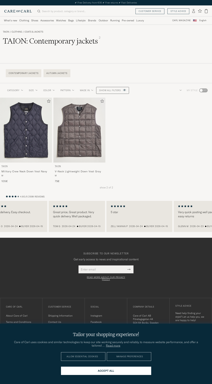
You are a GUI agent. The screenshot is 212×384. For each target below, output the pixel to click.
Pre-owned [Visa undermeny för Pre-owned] (128, 20)
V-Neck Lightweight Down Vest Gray (78, 171)
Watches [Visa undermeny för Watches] (61, 20)
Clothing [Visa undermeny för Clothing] (24, 20)
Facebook (96, 322)
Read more (113, 345)
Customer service (150, 11)
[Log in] (193, 11)
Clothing (17, 32)
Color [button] (49, 90)
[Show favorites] (200, 11)
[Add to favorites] (48, 102)
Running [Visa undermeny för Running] (115, 20)
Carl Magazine (181, 20)
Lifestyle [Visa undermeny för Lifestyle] (81, 20)
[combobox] (203, 20)
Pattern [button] (67, 90)
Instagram (96, 315)
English (202, 20)
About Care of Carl (17, 315)
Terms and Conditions (18, 322)
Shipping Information (60, 315)
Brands (92, 20)
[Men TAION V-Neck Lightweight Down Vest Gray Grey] (79, 130)
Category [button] (15, 90)
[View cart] (206, 11)
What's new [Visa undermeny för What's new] (10, 20)
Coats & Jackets (34, 32)
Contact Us (54, 322)
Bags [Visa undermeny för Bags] (71, 20)
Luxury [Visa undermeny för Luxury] (140, 20)
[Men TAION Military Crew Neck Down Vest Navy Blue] (26, 130)
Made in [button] (86, 90)
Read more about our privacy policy (106, 278)
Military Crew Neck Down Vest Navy (24, 171)
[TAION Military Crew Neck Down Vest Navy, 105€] (26, 140)
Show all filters (112, 90)
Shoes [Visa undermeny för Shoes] (34, 20)
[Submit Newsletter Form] (128, 269)
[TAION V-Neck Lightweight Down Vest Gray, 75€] (79, 140)
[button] (180, 90)
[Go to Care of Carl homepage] (18, 11)
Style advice (178, 11)
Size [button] (33, 90)
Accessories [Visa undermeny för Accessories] (47, 20)
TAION (6, 32)
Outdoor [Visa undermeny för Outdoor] (103, 20)
